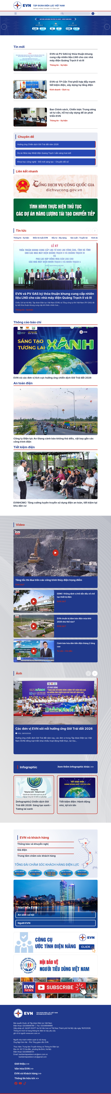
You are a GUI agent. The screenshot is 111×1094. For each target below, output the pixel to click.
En (96, 13)
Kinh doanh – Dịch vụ (59, 89)
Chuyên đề (26, 137)
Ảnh (19, 673)
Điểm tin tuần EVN (40, 238)
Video (20, 525)
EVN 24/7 (19, 584)
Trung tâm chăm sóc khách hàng (36, 855)
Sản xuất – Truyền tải (79, 238)
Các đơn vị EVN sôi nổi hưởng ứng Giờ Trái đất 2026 (54, 728)
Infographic (28, 767)
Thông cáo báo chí (27, 322)
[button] (107, 27)
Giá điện (22, 849)
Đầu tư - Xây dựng (59, 238)
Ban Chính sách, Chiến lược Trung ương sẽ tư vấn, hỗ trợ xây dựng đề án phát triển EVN (73, 112)
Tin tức (21, 230)
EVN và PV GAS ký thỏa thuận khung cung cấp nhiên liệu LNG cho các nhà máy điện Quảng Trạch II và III (71, 57)
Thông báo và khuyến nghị (33, 844)
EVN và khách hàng (34, 837)
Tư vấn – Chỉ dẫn (64, 651)
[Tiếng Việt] (39, 5)
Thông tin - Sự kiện (59, 65)
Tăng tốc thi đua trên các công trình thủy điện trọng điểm (48, 580)
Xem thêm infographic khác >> (75, 766)
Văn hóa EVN (27, 907)
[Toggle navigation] (16, 13)
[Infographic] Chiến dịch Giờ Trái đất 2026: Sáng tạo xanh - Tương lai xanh (33, 805)
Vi (93, 13)
